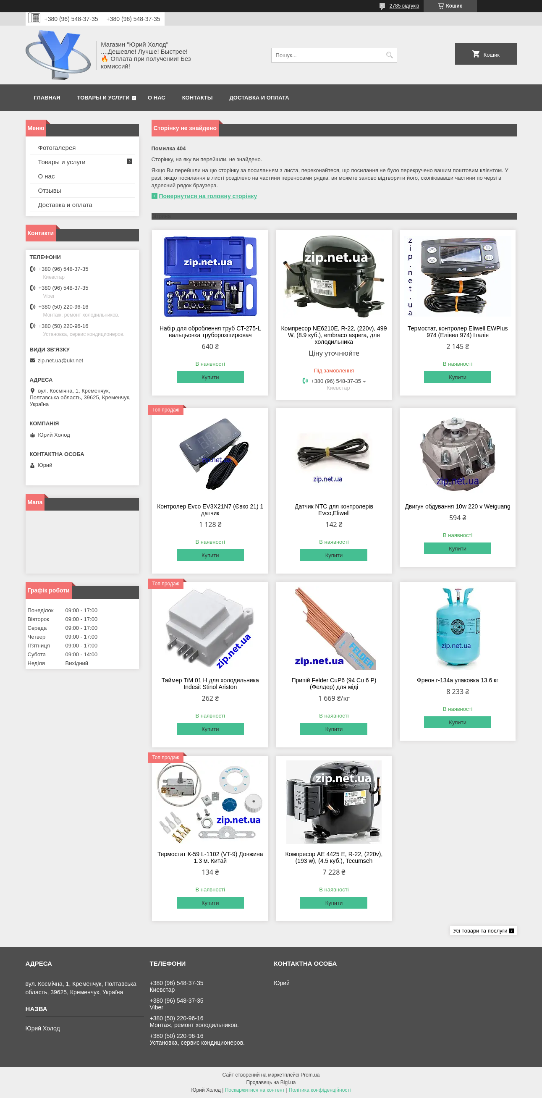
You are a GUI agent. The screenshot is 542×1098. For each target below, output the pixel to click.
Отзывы (49, 190)
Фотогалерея (57, 147)
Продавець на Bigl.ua (271, 1082)
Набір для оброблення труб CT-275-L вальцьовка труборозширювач (210, 331)
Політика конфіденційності (320, 1090)
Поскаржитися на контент (255, 1090)
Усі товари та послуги (480, 931)
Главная (47, 97)
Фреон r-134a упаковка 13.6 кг (457, 680)
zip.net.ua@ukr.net (61, 360)
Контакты (197, 97)
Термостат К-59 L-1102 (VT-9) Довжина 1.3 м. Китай (210, 857)
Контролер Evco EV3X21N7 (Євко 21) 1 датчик (210, 509)
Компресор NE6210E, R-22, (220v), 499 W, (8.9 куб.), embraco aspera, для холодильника (334, 335)
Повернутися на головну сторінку (208, 196)
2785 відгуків (404, 6)
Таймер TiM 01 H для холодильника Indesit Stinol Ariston (210, 683)
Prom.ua (310, 1075)
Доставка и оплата (259, 97)
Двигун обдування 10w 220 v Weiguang (458, 506)
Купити (210, 377)
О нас (156, 97)
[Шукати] (389, 55)
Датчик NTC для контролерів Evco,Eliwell (334, 509)
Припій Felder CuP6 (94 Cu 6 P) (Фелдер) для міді (333, 683)
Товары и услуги (103, 97)
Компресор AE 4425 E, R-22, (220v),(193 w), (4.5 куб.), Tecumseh (334, 857)
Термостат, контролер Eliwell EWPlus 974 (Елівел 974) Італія (458, 331)
